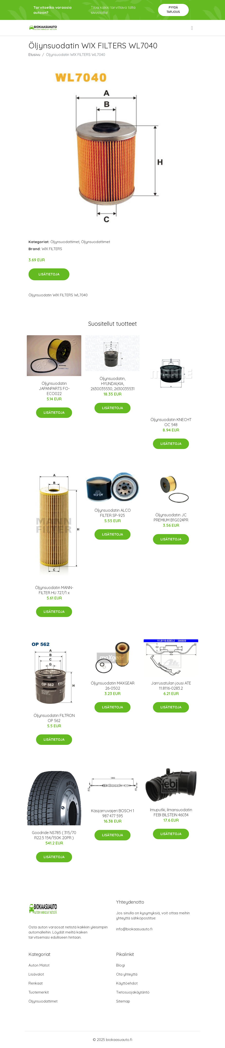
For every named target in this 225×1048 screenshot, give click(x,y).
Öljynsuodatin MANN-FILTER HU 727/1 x (54, 590)
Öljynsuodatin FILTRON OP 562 (54, 718)
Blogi (120, 965)
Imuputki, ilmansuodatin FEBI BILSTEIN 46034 (171, 812)
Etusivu (34, 54)
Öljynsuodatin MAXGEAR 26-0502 (112, 686)
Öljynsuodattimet (64, 241)
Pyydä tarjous (173, 10)
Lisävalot (36, 974)
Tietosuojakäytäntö (133, 992)
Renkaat (35, 983)
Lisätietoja (48, 274)
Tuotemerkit (38, 992)
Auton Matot (38, 965)
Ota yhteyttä (126, 974)
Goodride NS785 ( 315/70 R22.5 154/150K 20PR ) (54, 835)
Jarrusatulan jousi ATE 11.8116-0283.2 (171, 686)
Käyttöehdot (127, 983)
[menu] (192, 28)
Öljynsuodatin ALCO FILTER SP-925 (112, 513)
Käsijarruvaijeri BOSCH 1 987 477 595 (112, 813)
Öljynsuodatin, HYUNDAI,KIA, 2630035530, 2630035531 (113, 383)
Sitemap (123, 1001)
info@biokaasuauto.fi (134, 929)
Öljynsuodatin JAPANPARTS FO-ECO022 (54, 388)
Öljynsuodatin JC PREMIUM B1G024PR (171, 517)
